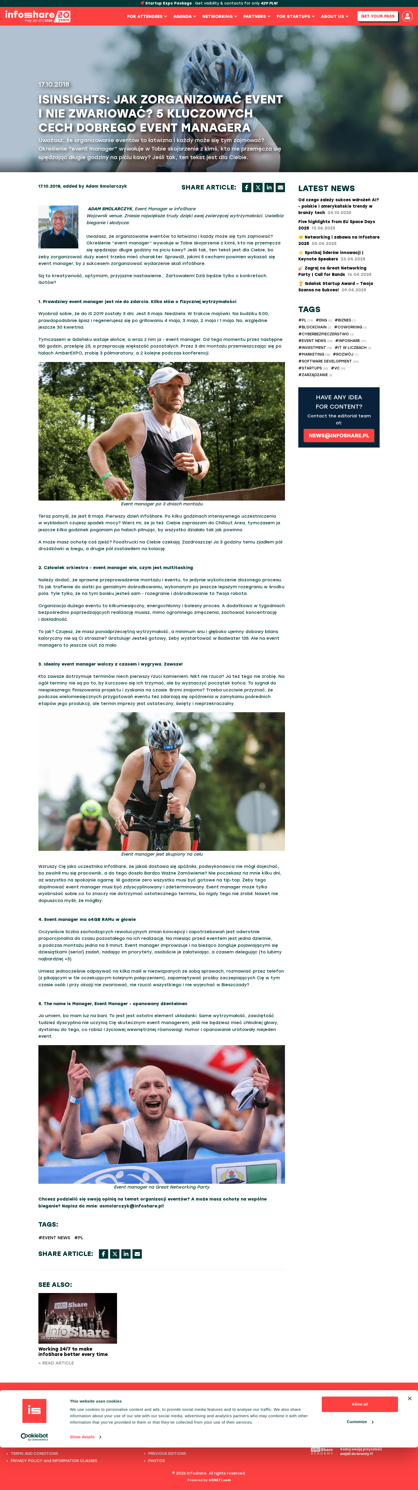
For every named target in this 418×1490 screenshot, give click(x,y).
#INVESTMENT (315, 347)
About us (333, 16)
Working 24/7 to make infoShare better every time (73, 1351)
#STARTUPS (313, 368)
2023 (153, 1425)
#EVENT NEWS (54, 1237)
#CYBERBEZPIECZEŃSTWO (326, 334)
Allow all (360, 1446)
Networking (218, 16)
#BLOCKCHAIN (314, 327)
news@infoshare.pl (339, 435)
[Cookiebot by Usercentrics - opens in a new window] (34, 1480)
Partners (255, 16)
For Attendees (146, 16)
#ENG (324, 320)
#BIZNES (345, 320)
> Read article (56, 1363)
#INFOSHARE (351, 341)
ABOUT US (20, 1425)
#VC (338, 368)
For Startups (294, 16)
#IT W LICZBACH (353, 347)
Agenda (183, 16)
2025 (153, 1410)
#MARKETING (314, 354)
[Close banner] (410, 1441)
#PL (78, 1237)
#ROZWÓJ (346, 354)
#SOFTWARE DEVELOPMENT (328, 361)
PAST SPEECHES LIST (30, 1417)
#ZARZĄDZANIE (315, 375)
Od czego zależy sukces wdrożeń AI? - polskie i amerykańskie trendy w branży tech (338, 206)
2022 (153, 1432)
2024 (153, 1417)
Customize (360, 1464)
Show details (82, 1479)
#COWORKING (350, 327)
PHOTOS (19, 1432)
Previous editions (208, 1396)
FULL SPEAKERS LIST (30, 1410)
